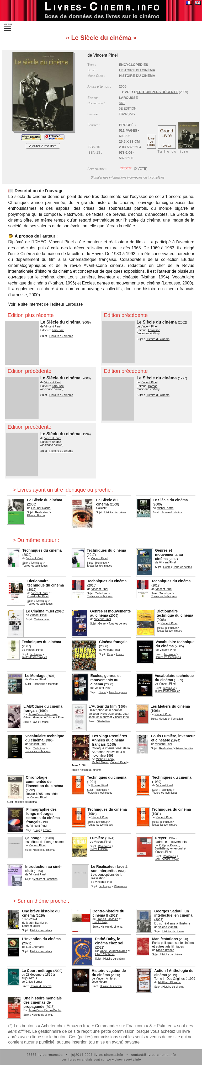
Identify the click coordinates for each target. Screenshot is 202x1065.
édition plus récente (157, 92)
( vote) (133, 168)
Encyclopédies (133, 65)
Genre (167, 567)
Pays (110, 654)
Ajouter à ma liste (43, 146)
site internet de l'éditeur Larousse (52, 304)
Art (122, 103)
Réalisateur (42, 512)
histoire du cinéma (137, 76)
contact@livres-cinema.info (153, 1055)
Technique (36, 562)
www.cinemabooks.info (124, 1059)
